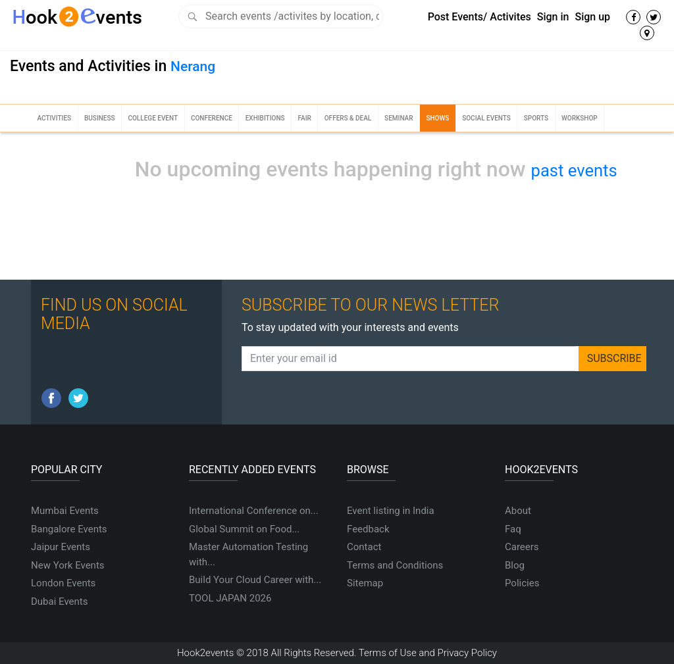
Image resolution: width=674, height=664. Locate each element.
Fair (304, 118)
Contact (364, 547)
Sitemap (365, 583)
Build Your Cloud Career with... (255, 580)
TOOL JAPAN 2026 (230, 598)
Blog (515, 565)
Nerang (192, 66)
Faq (513, 529)
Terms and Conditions (395, 565)
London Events (63, 583)
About (518, 511)
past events (574, 170)
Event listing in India (390, 511)
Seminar (398, 118)
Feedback (368, 529)
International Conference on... (254, 511)
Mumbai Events (65, 511)
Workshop (579, 118)
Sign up (592, 17)
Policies (522, 583)
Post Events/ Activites (479, 17)
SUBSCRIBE (614, 358)
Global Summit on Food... (244, 529)
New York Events (68, 565)
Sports (536, 118)
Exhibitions (265, 118)
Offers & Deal (348, 118)
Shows (437, 118)
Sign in (553, 17)
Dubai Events (59, 601)
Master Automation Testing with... (248, 554)
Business (99, 118)
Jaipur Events (60, 547)
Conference (211, 118)
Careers (522, 547)
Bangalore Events (69, 529)
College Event (153, 118)
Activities (54, 118)
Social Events (486, 118)
